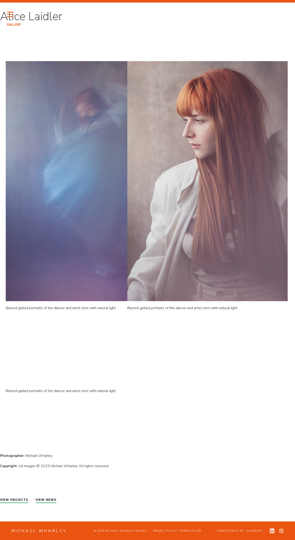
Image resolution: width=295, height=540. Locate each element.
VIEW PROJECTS (14, 500)
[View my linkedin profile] (272, 531)
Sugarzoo (254, 531)
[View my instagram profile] (281, 531)
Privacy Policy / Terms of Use (177, 531)
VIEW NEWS (46, 500)
